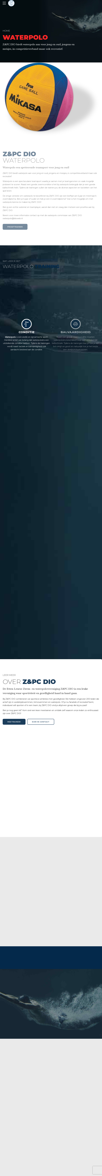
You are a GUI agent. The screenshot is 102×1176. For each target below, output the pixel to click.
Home (6, 30)
